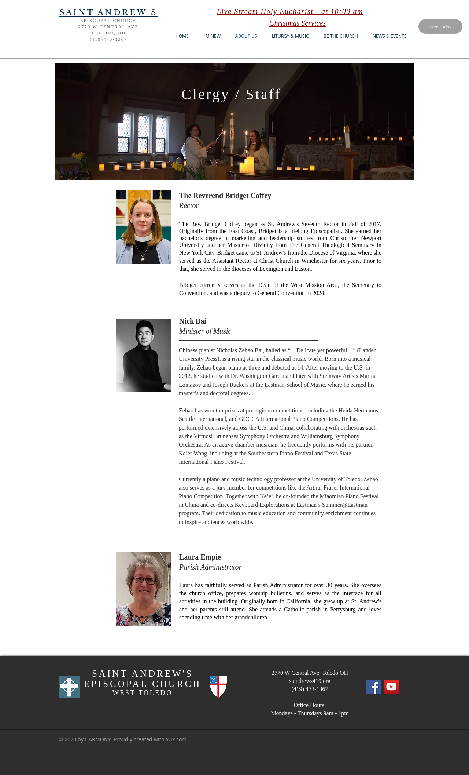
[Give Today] (440, 26)
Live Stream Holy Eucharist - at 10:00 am (290, 11)
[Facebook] (373, 687)
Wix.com (176, 739)
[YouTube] (391, 687)
